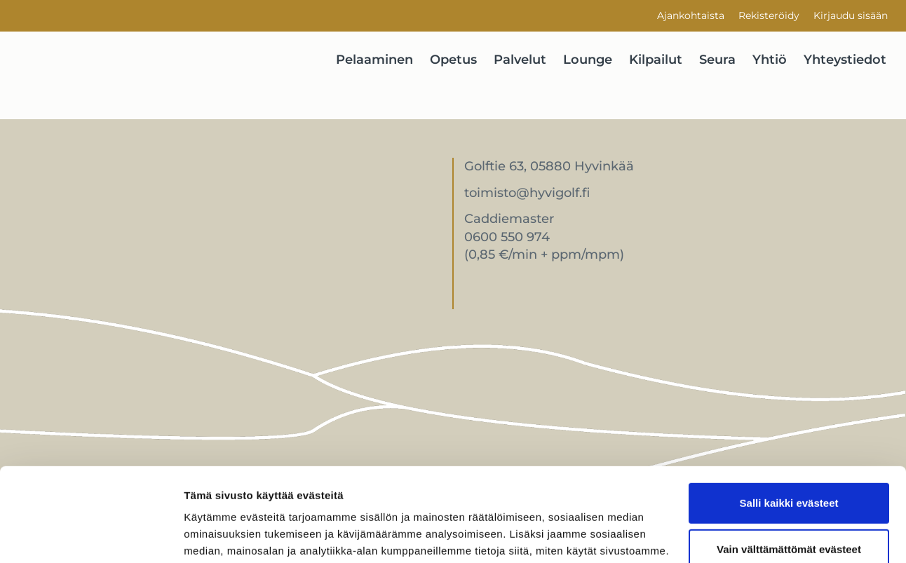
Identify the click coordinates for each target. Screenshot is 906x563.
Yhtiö (769, 59)
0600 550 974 (507, 237)
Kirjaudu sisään (850, 15)
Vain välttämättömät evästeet (789, 461)
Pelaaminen (374, 59)
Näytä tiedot (214, 535)
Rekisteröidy (768, 15)
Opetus (453, 59)
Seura (717, 59)
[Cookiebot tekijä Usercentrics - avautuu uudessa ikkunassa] (90, 535)
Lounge (587, 59)
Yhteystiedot (845, 59)
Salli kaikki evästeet (789, 415)
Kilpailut (655, 59)
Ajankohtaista (690, 15)
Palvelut (520, 59)
